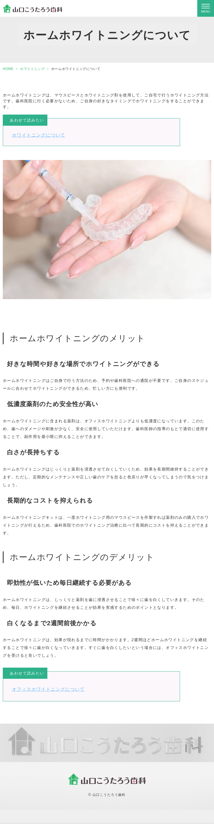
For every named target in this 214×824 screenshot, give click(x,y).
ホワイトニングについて (38, 135)
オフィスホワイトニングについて (48, 689)
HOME (8, 69)
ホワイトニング (32, 69)
